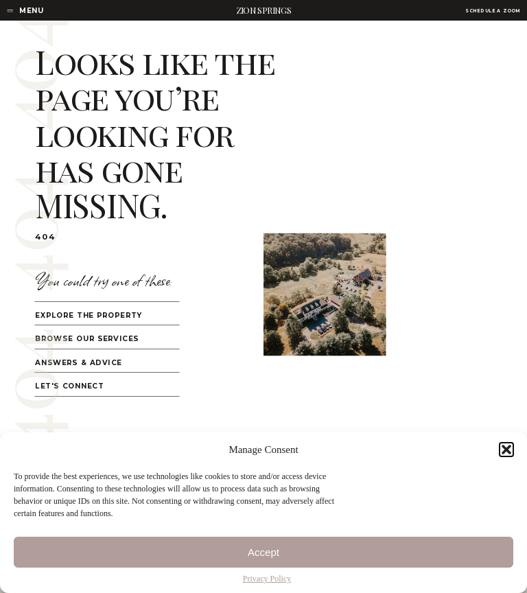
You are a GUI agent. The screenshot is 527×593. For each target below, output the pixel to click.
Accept (263, 552)
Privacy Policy (267, 578)
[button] (506, 449)
